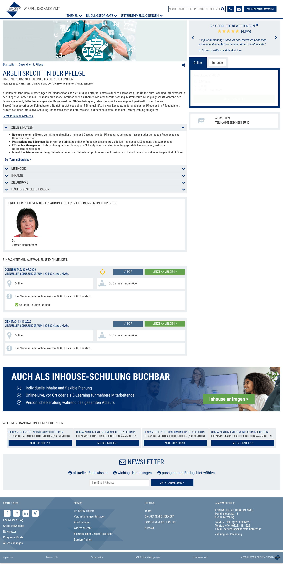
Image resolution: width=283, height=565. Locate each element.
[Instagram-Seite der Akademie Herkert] (17, 513)
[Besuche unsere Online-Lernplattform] (260, 9)
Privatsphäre (97, 557)
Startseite (8, 64)
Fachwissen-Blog (13, 520)
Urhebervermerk (200, 557)
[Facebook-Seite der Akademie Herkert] (7, 513)
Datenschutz (52, 557)
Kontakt (149, 528)
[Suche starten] (223, 9)
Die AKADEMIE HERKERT (159, 516)
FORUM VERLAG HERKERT (160, 522)
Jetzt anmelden (234, 99)
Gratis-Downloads (13, 526)
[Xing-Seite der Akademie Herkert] (35, 513)
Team (148, 511)
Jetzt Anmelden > (172, 483)
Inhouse (217, 63)
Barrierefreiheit (83, 539)
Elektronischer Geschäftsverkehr (93, 534)
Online (197, 63)
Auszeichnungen (13, 543)
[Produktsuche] (197, 9)
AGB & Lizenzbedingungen (147, 557)
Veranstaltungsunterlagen (89, 516)
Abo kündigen (82, 522)
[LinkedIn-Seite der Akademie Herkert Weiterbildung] (26, 513)
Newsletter (9, 531)
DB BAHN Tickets (84, 511)
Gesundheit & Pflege (31, 64)
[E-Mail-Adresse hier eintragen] (119, 482)
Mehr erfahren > (40, 443)
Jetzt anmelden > (165, 271)
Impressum (8, 557)
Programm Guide (13, 537)
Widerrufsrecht (83, 528)
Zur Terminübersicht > (18, 159)
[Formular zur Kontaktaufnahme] (239, 9)
